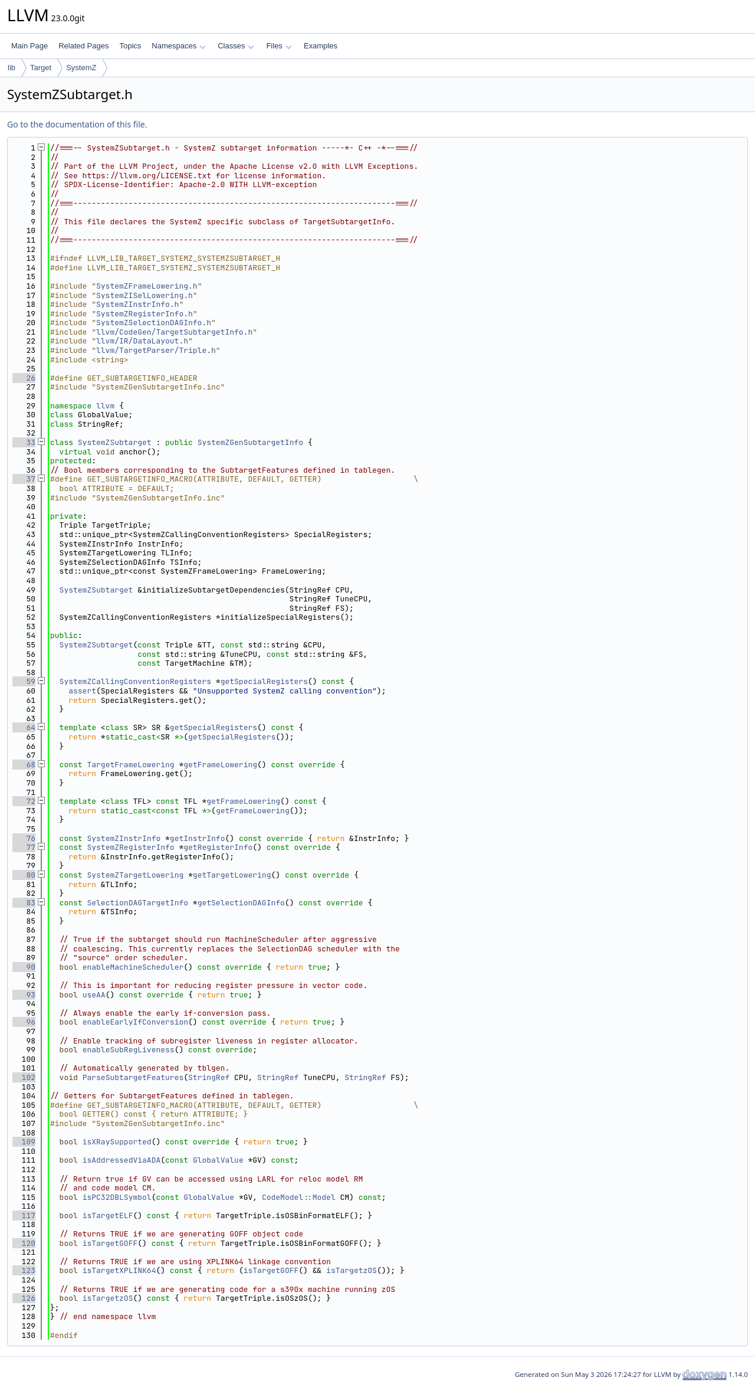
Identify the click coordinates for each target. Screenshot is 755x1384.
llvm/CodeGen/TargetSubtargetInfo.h (174, 332)
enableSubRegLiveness (129, 1050)
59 (23, 681)
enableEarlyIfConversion (135, 1022)
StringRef (208, 1077)
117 (23, 1215)
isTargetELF (108, 1215)
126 (23, 1298)
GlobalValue (218, 1160)
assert (82, 691)
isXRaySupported (117, 1142)
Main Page (29, 45)
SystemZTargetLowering (135, 875)
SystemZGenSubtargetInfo (250, 442)
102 (23, 1077)
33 (23, 442)
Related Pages (83, 45)
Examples (320, 45)
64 (23, 727)
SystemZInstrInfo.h (137, 304)
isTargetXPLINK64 (119, 1270)
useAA (94, 995)
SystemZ (81, 67)
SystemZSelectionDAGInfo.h (153, 323)
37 (23, 479)
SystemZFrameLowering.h (147, 286)
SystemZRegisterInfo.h (144, 314)
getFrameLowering (220, 765)
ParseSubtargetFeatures (133, 1077)
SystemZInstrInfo (123, 838)
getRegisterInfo (217, 847)
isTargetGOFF (110, 1243)
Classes (236, 45)
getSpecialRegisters (264, 681)
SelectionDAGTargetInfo (137, 903)
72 (23, 801)
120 (23, 1243)
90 (23, 967)
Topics (130, 45)
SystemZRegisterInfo (130, 847)
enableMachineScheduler (133, 967)
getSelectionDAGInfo (241, 903)
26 (23, 378)
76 (23, 838)
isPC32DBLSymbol (117, 1197)
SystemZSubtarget (115, 442)
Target (40, 67)
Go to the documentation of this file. (77, 124)
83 (23, 903)
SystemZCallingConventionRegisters (135, 681)
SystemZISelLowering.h (144, 295)
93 (23, 995)
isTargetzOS (351, 1270)
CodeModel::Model (299, 1197)
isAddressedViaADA (122, 1160)
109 (23, 1142)
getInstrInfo (197, 838)
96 (23, 1022)
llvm (105, 406)
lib (11, 67)
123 (23, 1270)
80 (23, 875)
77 (23, 847)
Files (278, 45)
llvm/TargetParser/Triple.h (156, 350)
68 (23, 765)
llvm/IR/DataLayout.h (142, 341)
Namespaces (178, 45)
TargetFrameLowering (130, 765)
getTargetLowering (232, 875)
